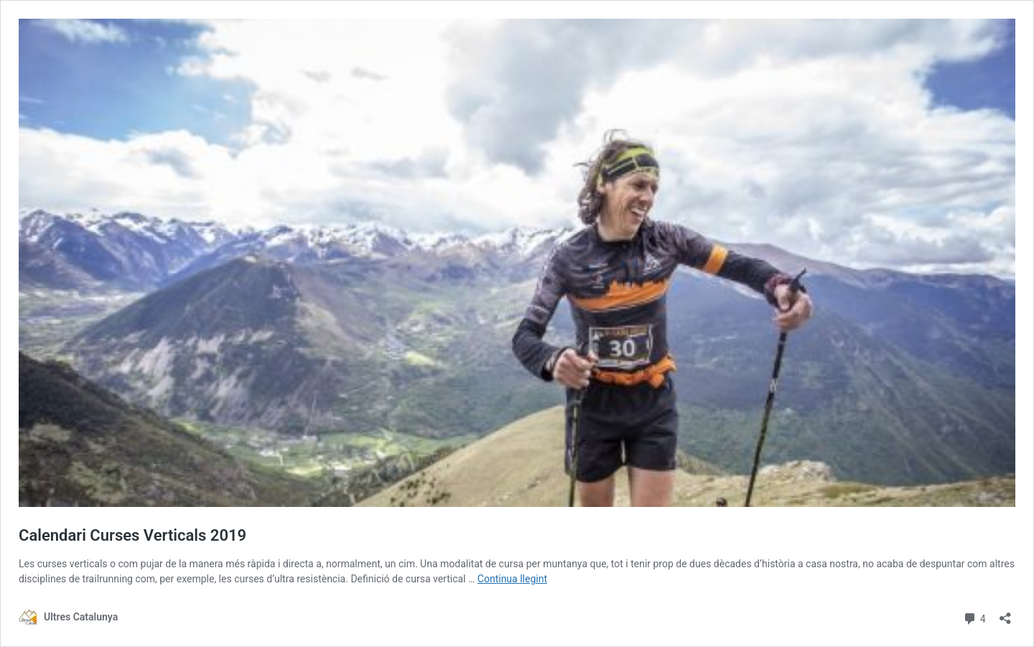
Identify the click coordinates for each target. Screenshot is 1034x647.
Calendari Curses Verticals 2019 (132, 535)
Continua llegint (512, 579)
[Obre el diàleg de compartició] (1005, 613)
